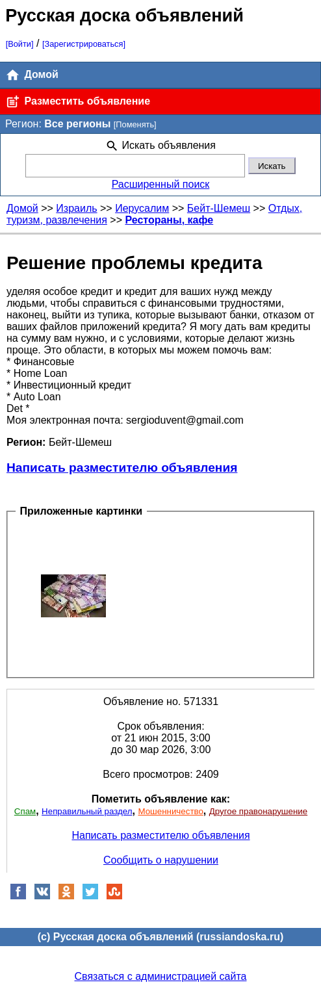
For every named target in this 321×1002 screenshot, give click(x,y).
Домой (31, 75)
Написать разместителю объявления (121, 467)
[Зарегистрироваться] (83, 44)
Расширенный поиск (161, 184)
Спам (25, 811)
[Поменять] (135, 124)
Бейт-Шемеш (218, 208)
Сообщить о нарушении (160, 860)
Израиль (76, 208)
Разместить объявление (77, 101)
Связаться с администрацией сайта (161, 976)
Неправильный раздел (87, 811)
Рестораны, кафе (169, 219)
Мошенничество (170, 811)
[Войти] (20, 44)
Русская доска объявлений (124, 15)
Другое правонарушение (258, 811)
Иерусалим (142, 208)
